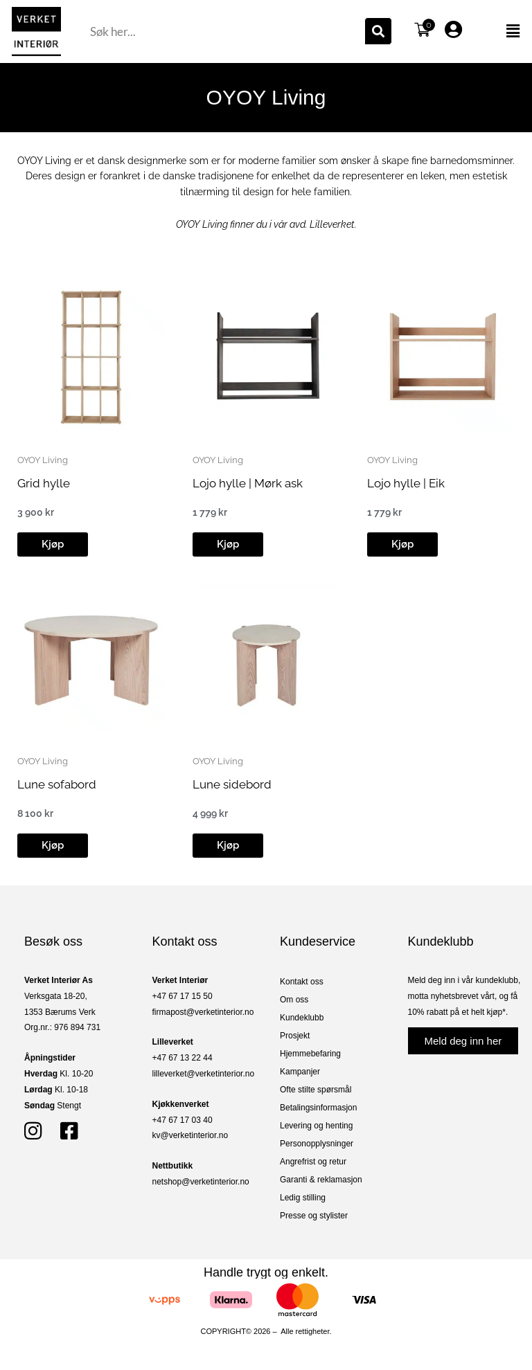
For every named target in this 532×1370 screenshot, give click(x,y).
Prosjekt (295, 1035)
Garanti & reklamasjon (321, 1179)
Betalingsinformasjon (318, 1107)
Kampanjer (300, 1071)
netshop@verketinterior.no (200, 1182)
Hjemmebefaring (310, 1053)
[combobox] (225, 31)
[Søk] (378, 31)
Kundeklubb (301, 1017)
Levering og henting (316, 1125)
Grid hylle (43, 483)
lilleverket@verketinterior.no (203, 1074)
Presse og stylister (314, 1215)
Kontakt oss (301, 981)
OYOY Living (42, 460)
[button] (500, 31)
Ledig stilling (303, 1197)
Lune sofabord (56, 784)
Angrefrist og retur (313, 1161)
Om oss (294, 999)
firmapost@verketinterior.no (203, 1012)
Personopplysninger (316, 1143)
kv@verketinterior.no (190, 1135)
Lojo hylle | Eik (406, 483)
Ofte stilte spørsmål (315, 1089)
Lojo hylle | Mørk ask (248, 483)
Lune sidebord (232, 784)
